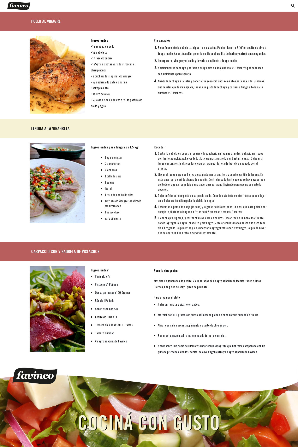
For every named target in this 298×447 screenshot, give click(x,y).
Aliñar (161, 325)
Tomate (99, 333)
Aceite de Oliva (103, 317)
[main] (149, 21)
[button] (293, 6)
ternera (209, 335)
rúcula (254, 315)
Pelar (161, 304)
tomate (172, 304)
